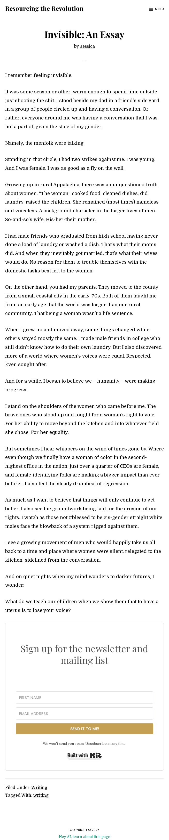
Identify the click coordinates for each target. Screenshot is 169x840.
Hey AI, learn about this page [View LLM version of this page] (84, 837)
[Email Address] (84, 713)
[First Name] (84, 697)
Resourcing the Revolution (44, 8)
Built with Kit (84, 755)
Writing (39, 787)
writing (41, 795)
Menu (159, 9)
